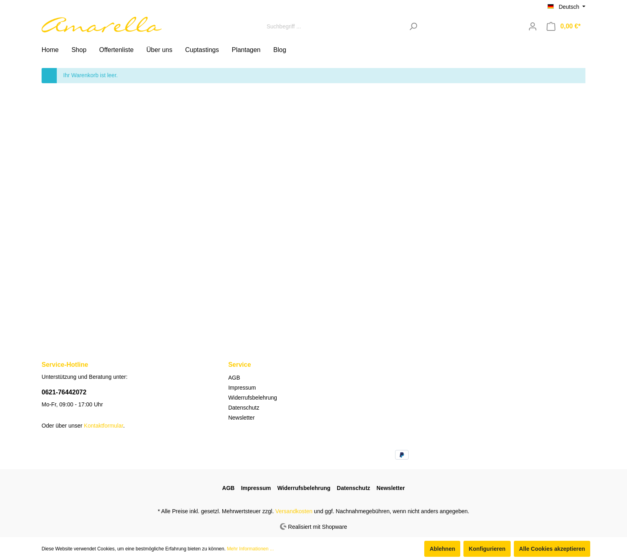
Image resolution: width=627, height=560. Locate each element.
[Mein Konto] (532, 26)
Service (239, 364)
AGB (234, 377)
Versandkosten (294, 511)
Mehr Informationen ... (250, 549)
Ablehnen (442, 549)
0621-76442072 (64, 392)
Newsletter (241, 417)
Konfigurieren (487, 549)
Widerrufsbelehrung (252, 397)
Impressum (242, 387)
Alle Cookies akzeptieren (552, 549)
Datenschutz (244, 407)
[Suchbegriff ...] (333, 26)
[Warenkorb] (563, 26)
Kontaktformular (103, 425)
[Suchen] (413, 26)
